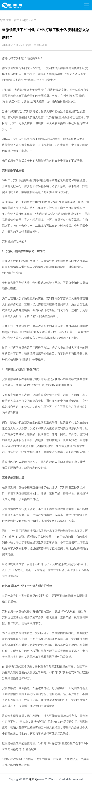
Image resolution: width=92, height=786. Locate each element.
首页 (16, 20)
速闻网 (33, 779)
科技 (25, 20)
